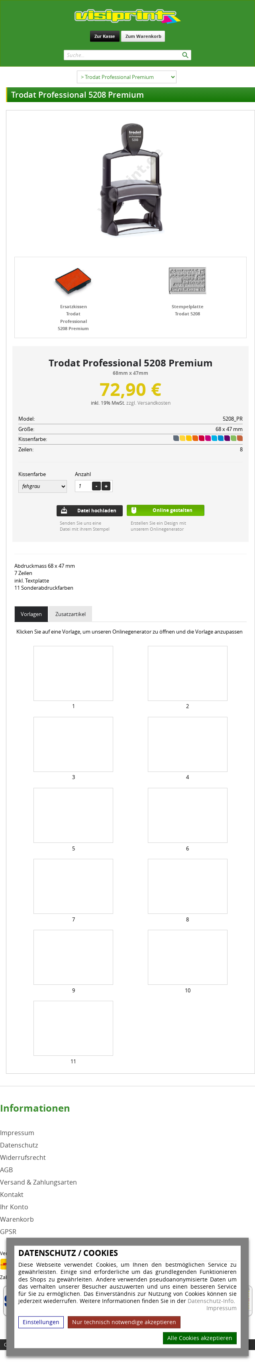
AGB (6, 1170)
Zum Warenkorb (143, 36)
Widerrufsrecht (23, 1157)
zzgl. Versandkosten (148, 403)
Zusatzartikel (70, 614)
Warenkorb (17, 1219)
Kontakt (12, 1195)
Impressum (221, 1308)
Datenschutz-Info (210, 1301)
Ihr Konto (14, 1207)
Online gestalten (172, 510)
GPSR (8, 1232)
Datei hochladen (96, 510)
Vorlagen (31, 614)
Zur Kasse (104, 36)
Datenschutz (19, 1145)
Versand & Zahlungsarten (38, 1182)
